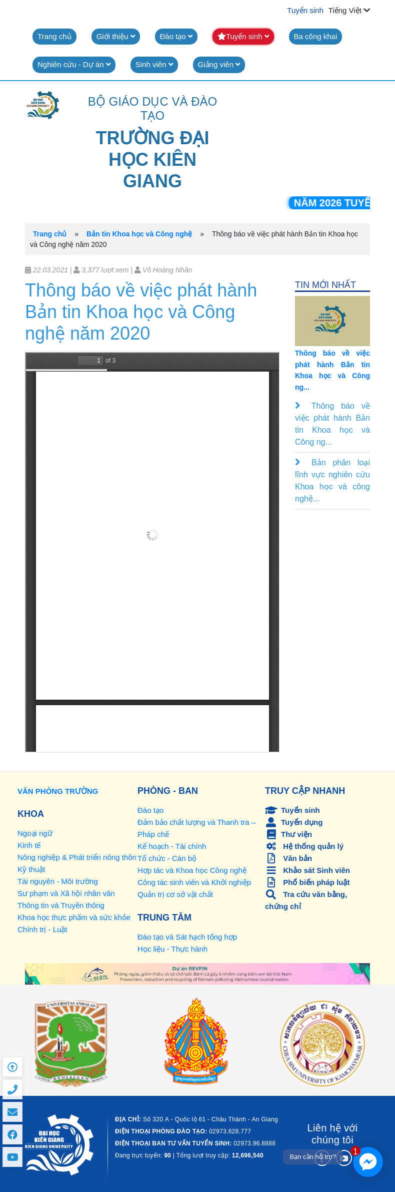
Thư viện (288, 834)
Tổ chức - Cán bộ (167, 858)
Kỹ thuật (31, 869)
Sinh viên (154, 64)
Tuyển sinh (305, 10)
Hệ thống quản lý (304, 846)
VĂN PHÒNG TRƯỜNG (58, 791)
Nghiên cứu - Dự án (74, 64)
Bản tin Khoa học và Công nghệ (139, 234)
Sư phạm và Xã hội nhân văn (66, 893)
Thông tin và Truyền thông (61, 905)
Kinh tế (29, 845)
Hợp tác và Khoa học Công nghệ (192, 870)
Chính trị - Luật (43, 929)
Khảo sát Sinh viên (307, 870)
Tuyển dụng (293, 822)
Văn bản (288, 858)
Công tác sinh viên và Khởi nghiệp (194, 882)
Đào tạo (176, 36)
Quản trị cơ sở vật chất (175, 894)
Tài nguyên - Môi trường (58, 881)
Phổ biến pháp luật (307, 882)
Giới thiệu (115, 36)
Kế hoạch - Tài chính (172, 846)
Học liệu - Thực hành (173, 949)
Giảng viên (219, 64)
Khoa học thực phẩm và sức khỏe (74, 917)
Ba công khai (316, 36)
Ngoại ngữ (35, 833)
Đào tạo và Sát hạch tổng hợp (187, 937)
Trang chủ (55, 36)
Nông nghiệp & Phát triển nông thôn (77, 857)
